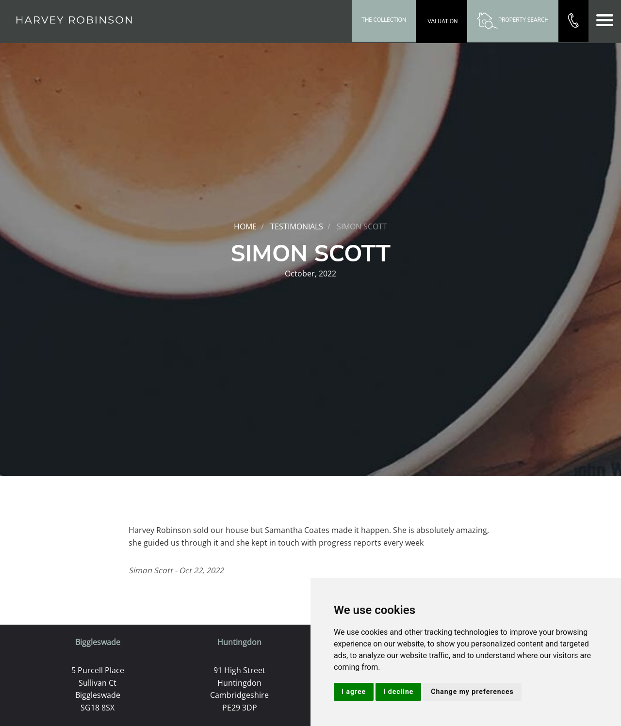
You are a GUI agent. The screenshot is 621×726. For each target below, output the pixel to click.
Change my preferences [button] (472, 691)
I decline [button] (398, 691)
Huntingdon (239, 642)
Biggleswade (97, 642)
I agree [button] (354, 691)
